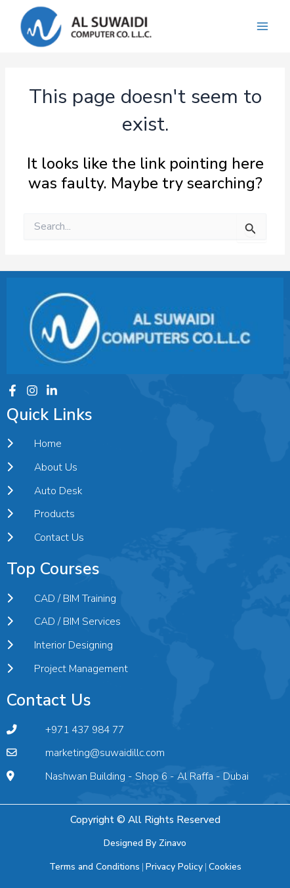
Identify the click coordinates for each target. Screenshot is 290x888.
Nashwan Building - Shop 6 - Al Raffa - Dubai (128, 776)
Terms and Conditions (94, 866)
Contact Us (45, 537)
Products (41, 513)
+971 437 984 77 (65, 729)
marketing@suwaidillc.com (86, 752)
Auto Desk (44, 490)
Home (34, 443)
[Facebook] (12, 390)
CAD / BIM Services (64, 621)
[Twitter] (52, 390)
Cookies (225, 866)
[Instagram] (32, 390)
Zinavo (172, 843)
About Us (42, 467)
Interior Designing (60, 645)
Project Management (67, 668)
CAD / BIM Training (61, 598)
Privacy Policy (174, 866)
